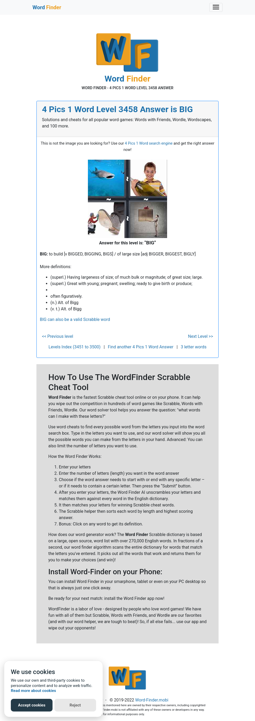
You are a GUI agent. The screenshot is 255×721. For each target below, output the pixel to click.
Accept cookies (31, 705)
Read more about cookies (33, 690)
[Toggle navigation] (216, 7)
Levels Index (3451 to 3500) (75, 346)
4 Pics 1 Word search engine (149, 143)
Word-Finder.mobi (151, 700)
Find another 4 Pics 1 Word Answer (140, 346)
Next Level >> (200, 336)
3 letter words (193, 346)
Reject (75, 705)
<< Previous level (57, 336)
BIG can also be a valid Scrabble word (75, 319)
